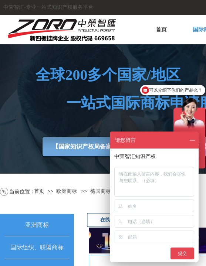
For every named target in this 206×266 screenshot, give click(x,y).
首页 (161, 30)
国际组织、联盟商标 (37, 247)
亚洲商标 (37, 225)
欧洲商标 (66, 191)
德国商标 (100, 191)
